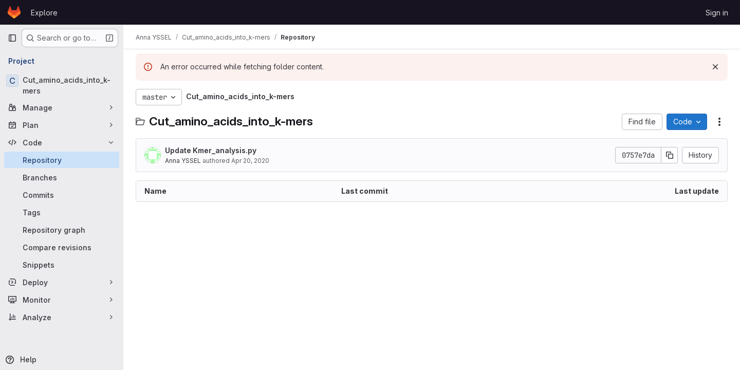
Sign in (717, 12)
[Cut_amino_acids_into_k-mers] (61, 85)
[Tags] (61, 212)
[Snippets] (61, 264)
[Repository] (61, 160)
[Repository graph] (61, 229)
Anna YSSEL (183, 160)
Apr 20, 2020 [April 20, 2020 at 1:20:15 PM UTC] (250, 160)
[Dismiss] (715, 67)
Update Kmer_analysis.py (210, 150)
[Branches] (61, 177)
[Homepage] (14, 12)
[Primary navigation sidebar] (12, 38)
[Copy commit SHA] (669, 155)
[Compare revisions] (61, 247)
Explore (44, 12)
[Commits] (61, 195)
